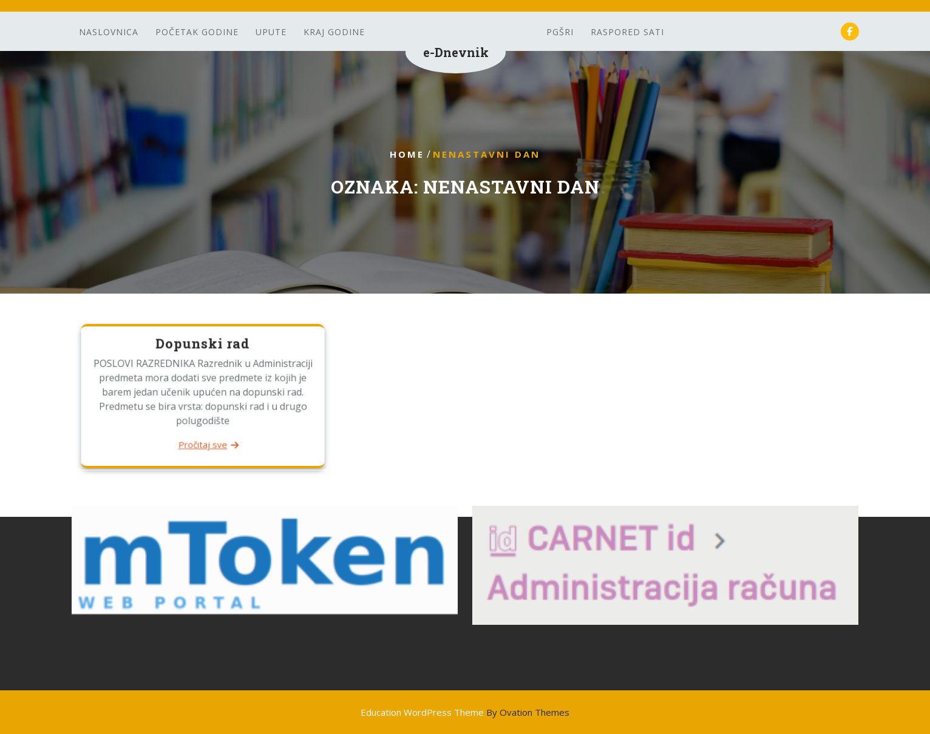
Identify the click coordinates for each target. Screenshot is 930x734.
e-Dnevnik (456, 52)
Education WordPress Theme (465, 712)
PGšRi (560, 32)
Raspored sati (627, 32)
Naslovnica (108, 32)
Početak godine (197, 32)
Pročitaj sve (202, 443)
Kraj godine (334, 32)
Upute (271, 32)
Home (407, 154)
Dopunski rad (203, 344)
